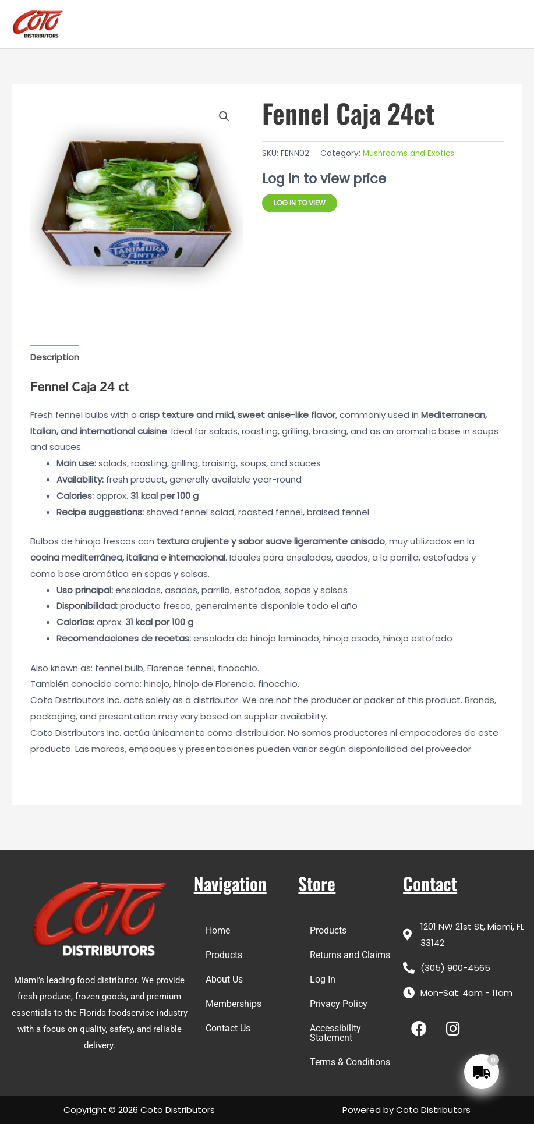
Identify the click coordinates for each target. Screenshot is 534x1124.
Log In (322, 979)
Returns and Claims (350, 954)
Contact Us (228, 1028)
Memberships (233, 1003)
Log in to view (300, 203)
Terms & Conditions (350, 1062)
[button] (224, 116)
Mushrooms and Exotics (408, 153)
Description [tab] (54, 357)
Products (224, 954)
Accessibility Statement (335, 1033)
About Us (224, 979)
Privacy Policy (338, 1003)
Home (218, 930)
